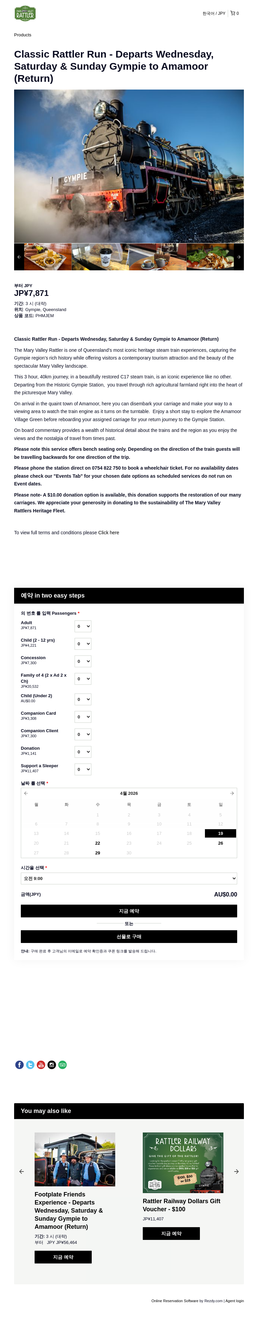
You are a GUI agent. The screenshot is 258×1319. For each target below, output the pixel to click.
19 (220, 833)
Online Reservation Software (175, 1301)
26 (220, 843)
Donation (48, 751)
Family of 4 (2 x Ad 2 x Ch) (48, 681)
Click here (108, 532)
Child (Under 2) (48, 698)
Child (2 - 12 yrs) (48, 643)
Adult (48, 625)
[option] (43, 256)
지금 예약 (129, 911)
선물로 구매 (129, 936)
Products (22, 34)
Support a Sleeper (48, 768)
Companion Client (48, 733)
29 (97, 852)
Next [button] (236, 1171)
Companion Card (48, 716)
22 (97, 843)
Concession (48, 660)
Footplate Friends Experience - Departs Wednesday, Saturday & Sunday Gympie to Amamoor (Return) (69, 1210)
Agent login (234, 1301)
